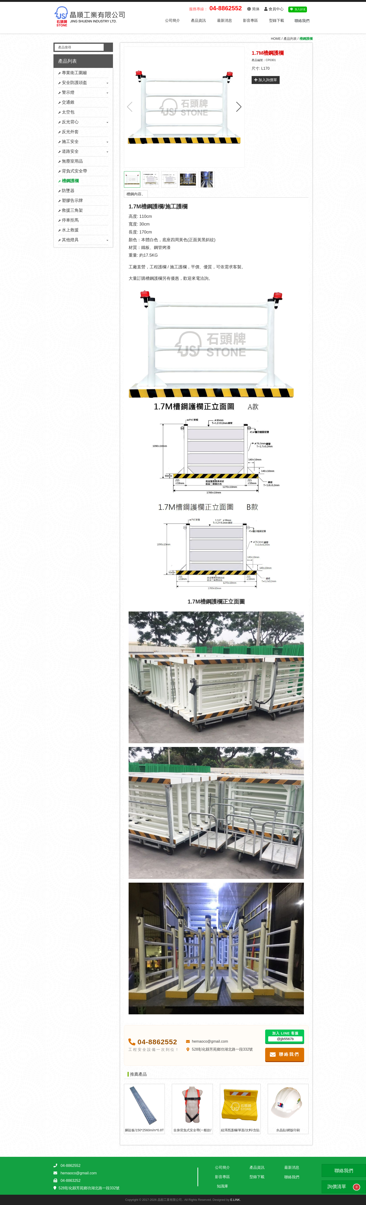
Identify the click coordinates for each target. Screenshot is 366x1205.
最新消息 (224, 20)
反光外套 (68, 131)
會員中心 (273, 9)
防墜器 (66, 190)
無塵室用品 (70, 161)
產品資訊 (198, 20)
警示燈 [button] (83, 92)
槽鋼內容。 (136, 194)
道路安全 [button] (83, 151)
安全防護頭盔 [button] (83, 83)
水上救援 (68, 230)
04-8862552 (152, 1041)
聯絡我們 (302, 21)
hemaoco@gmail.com (207, 1041)
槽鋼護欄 (68, 180)
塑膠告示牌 (70, 200)
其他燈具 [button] (83, 240)
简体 (253, 9)
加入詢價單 (265, 80)
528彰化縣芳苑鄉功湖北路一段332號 (219, 1049)
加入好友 (298, 9)
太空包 (66, 112)
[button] (239, 107)
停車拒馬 (68, 220)
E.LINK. (235, 1199)
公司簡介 (172, 20)
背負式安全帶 (72, 171)
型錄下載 (276, 20)
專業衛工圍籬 (72, 72)
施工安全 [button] (83, 141)
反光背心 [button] (83, 122)
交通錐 (66, 102)
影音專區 (250, 20)
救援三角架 (70, 210)
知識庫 (222, 1186)
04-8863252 (70, 1181)
